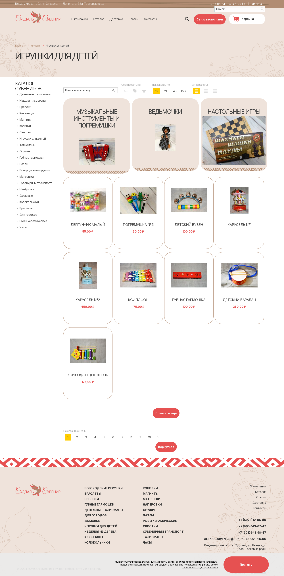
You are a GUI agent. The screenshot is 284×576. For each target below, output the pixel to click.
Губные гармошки (31, 157)
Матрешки (27, 176)
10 (149, 437)
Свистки (25, 132)
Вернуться (166, 447)
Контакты (150, 19)
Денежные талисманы (35, 94)
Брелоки (25, 107)
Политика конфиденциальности (200, 567)
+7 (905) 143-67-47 (223, 4)
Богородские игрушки (35, 170)
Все (183, 91)
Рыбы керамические (33, 221)
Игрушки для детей (33, 138)
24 (165, 91)
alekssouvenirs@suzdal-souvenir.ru (235, 539)
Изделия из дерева (33, 100)
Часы (23, 227)
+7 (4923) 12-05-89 (252, 520)
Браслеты (26, 208)
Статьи (133, 19)
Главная (20, 45)
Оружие (25, 151)
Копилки (25, 126)
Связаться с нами (210, 19)
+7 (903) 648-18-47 (251, 4)
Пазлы (24, 164)
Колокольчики (29, 202)
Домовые (26, 195)
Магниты (25, 119)
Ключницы (27, 113)
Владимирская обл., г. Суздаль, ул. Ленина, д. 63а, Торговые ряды (60, 3)
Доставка (116, 19)
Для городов (28, 214)
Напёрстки (27, 189)
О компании (79, 19)
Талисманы (27, 145)
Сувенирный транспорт (36, 183)
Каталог (98, 19)
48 (175, 91)
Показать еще (166, 413)
